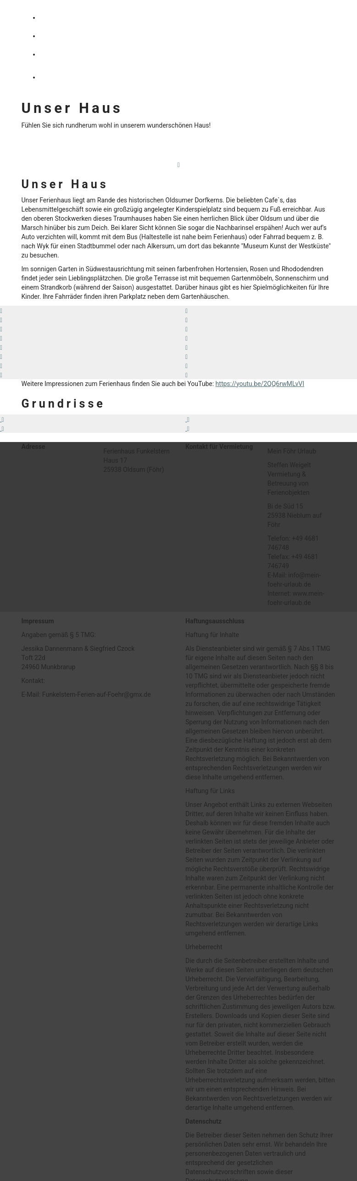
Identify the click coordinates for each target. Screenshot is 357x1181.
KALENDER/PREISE (82, 77)
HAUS (59, 18)
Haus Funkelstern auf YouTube (93, 147)
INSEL (59, 54)
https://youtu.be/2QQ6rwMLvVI (260, 383)
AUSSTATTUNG (75, 36)
